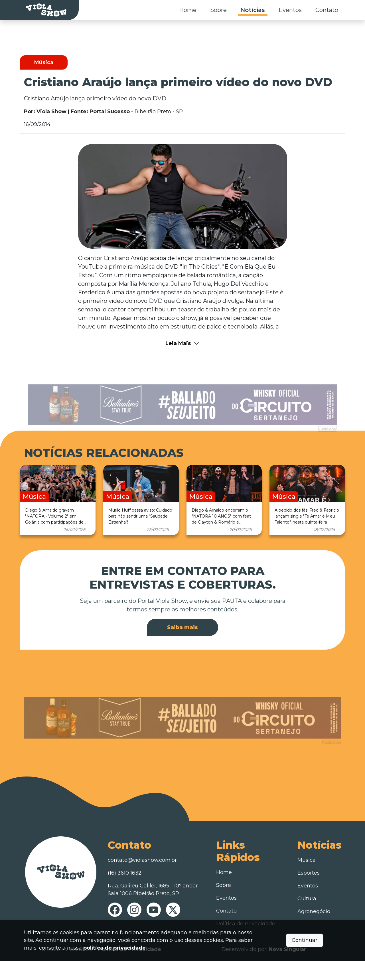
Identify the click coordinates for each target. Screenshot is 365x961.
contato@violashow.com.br (142, 860)
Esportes (308, 873)
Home (187, 10)
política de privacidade (114, 948)
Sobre (218, 10)
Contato (326, 10)
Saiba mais (182, 627)
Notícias (252, 10)
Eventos (290, 10)
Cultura (306, 898)
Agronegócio (313, 911)
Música (306, 860)
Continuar (304, 940)
